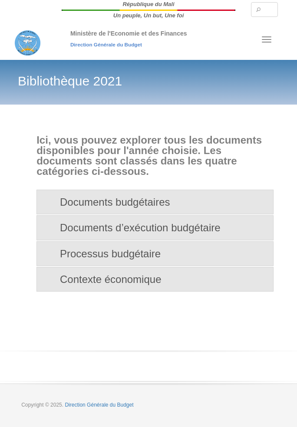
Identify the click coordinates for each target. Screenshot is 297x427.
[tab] (155, 202)
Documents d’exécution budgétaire (140, 227)
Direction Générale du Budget (106, 44)
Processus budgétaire (110, 253)
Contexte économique (110, 279)
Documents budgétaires (115, 202)
